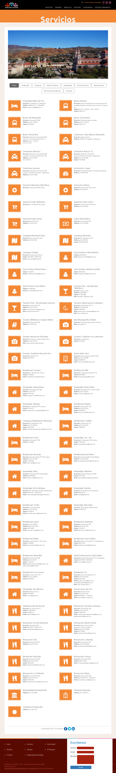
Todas (14, 85)
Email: (72, 752)
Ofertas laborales (102, 7)
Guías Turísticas (52, 85)
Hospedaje (68, 85)
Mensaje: (73, 756)
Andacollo (25, 85)
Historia (77, 7)
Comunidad (88, 7)
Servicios (67, 7)
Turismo (58, 7)
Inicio (8, 744)
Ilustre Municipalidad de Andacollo (16, 768)
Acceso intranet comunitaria (92, 2)
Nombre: (73, 748)
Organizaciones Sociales (35, 755)
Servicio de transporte (52, 91)
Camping (38, 85)
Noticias (49, 7)
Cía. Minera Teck (34, 768)
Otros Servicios (83, 85)
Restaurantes (99, 85)
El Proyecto (51, 749)
